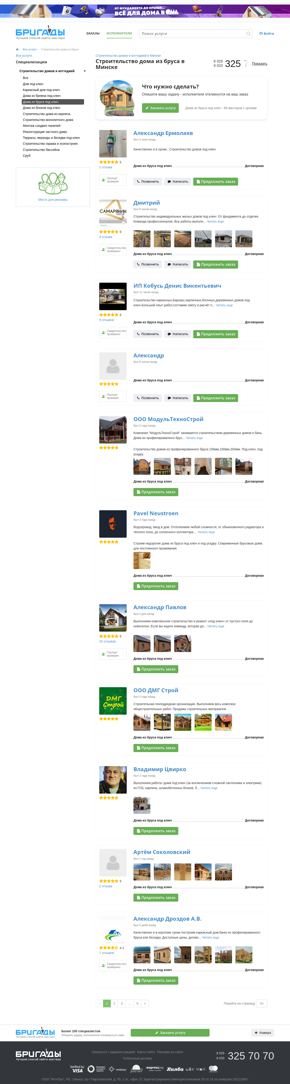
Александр (148, 355)
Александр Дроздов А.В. (167, 918)
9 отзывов (106, 320)
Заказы (93, 33)
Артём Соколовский (161, 852)
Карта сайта (146, 1052)
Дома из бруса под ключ (40, 102)
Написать (178, 181)
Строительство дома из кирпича (46, 114)
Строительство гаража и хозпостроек (50, 143)
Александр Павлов (159, 607)
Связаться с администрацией (113, 1052)
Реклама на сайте (170, 1052)
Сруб (26, 155)
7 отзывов (106, 953)
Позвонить (148, 181)
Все (25, 78)
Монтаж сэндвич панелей (41, 126)
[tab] (52, 71)
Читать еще (215, 221)
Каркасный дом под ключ (41, 90)
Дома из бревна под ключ (41, 96)
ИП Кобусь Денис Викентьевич (177, 285)
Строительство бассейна (41, 150)
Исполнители (119, 33)
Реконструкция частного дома (45, 132)
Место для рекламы (53, 187)
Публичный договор (137, 1058)
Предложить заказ (216, 181)
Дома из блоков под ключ (41, 108)
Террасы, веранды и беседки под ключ (51, 138)
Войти (266, 33)
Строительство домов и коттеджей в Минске (128, 55)
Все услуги (24, 55)
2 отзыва (105, 167)
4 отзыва (105, 237)
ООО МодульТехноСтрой (168, 419)
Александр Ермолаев (163, 133)
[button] (52, 71)
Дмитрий (146, 202)
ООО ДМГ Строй (155, 690)
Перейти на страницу (239, 1003)
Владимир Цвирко (159, 769)
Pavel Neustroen (156, 513)
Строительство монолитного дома (48, 120)
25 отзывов (107, 641)
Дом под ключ (33, 84)
